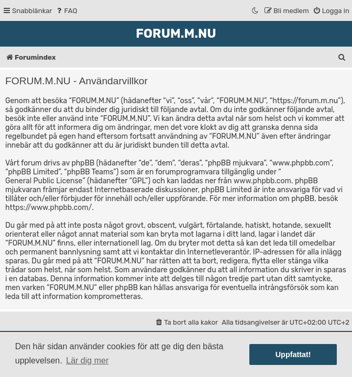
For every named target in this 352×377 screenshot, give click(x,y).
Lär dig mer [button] (87, 360)
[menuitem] (66, 10)
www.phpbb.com (262, 180)
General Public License (43, 180)
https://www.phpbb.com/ (48, 207)
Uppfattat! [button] (293, 354)
